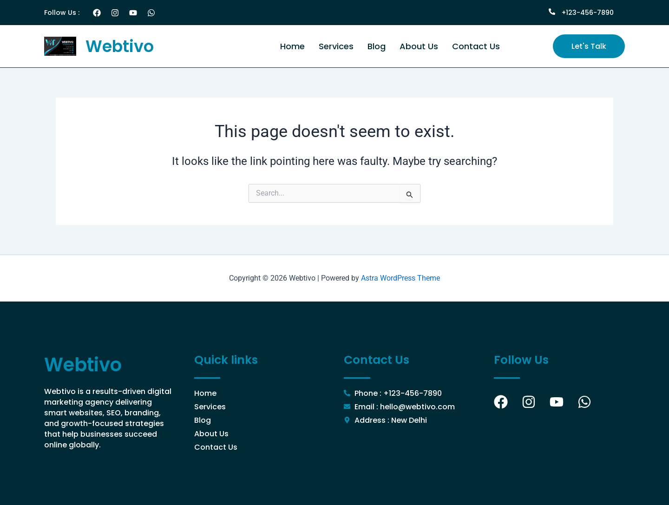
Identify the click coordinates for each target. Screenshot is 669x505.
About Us (419, 46)
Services (336, 46)
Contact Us (476, 46)
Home (292, 46)
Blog (376, 46)
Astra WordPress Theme (400, 278)
